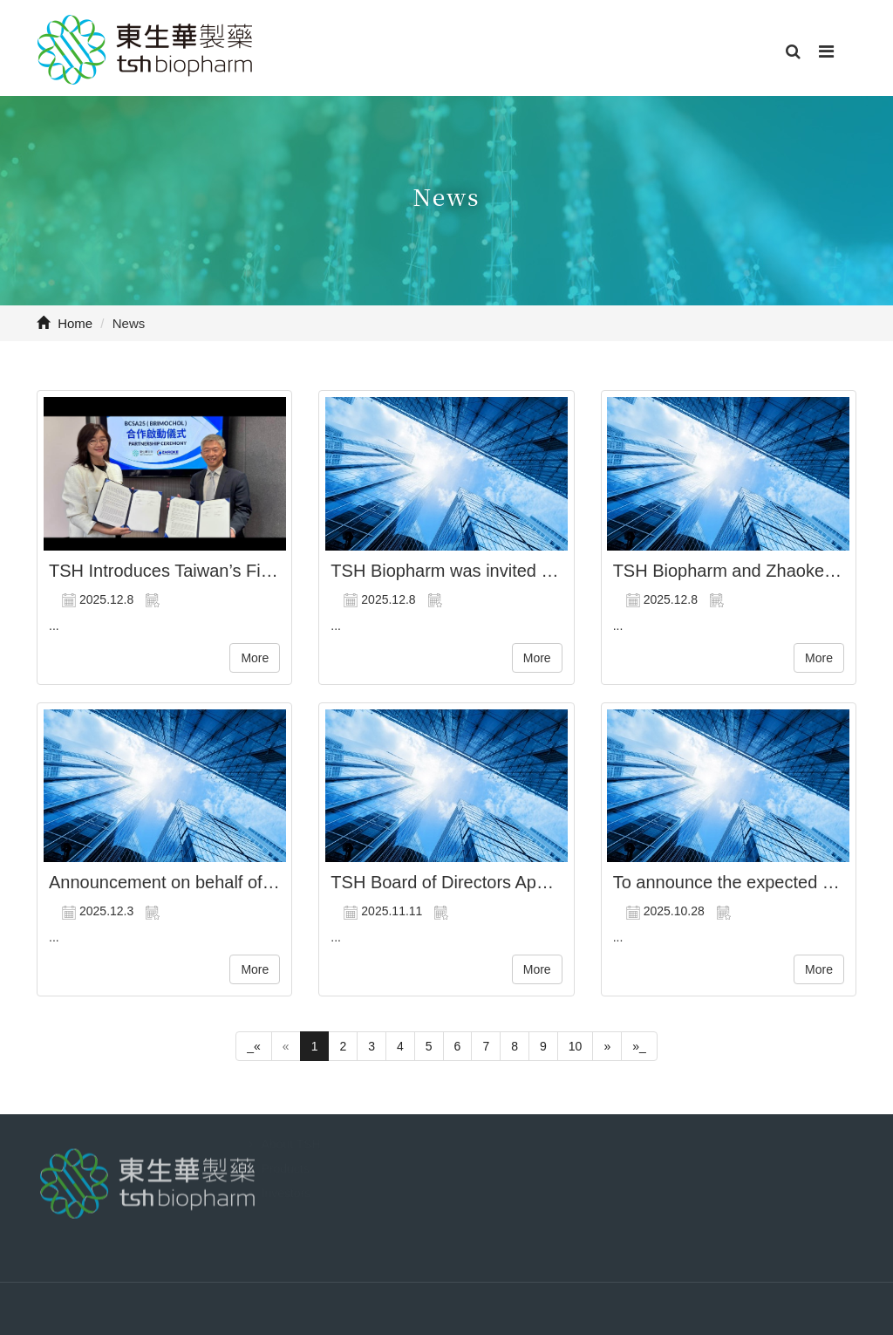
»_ (639, 1046)
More (255, 658)
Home (64, 323)
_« (254, 1046)
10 (576, 1046)
